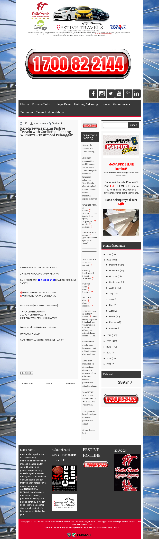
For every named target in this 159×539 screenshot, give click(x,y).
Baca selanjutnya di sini (121, 200)
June (111, 299)
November (114, 270)
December (114, 264)
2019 (109, 341)
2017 (109, 352)
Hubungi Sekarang (86, 104)
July (111, 293)
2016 (109, 358)
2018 (109, 347)
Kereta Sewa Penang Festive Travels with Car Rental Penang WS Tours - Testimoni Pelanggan (46, 131)
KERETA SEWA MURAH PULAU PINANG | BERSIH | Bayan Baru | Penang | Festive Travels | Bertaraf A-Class (86, 521)
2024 (109, 254)
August (112, 288)
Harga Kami (63, 104)
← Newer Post (26, 383)
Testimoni (26, 112)
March (112, 316)
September (114, 282)
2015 (109, 364)
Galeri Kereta (121, 104)
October (113, 276)
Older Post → (71, 383)
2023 (109, 260)
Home (49, 383)
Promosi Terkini (42, 104)
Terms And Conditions (50, 112)
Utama (24, 104)
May (111, 305)
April (111, 311)
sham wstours (41, 123)
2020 (109, 335)
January (113, 328)
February (113, 322)
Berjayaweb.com (84, 524)
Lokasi (105, 104)
